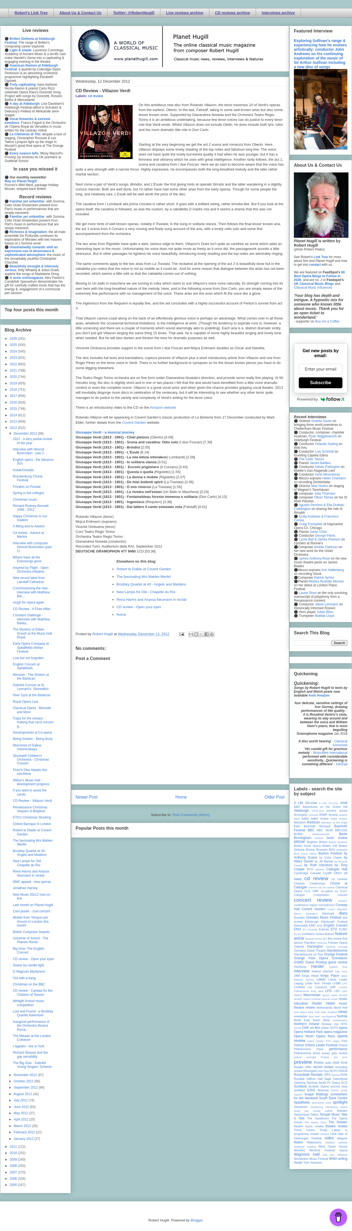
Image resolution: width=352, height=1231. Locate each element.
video (329, 1138)
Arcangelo (300, 814)
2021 (14, 370)
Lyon (344, 991)
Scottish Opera (318, 1086)
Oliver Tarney (323, 497)
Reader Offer (303, 1067)
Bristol (323, 842)
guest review (337, 962)
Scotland (300, 1086)
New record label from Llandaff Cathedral (29, 580)
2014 (14, 415)
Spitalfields (302, 1102)
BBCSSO (341, 830)
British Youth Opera (307, 845)
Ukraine (324, 1134)
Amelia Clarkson (326, 547)
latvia (344, 975)
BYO (310, 869)
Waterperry (314, 1142)
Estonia (324, 929)
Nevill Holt (340, 1007)
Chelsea (299, 883)
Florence (322, 942)
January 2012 (24, 1139)
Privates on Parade (27, 487)
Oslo (344, 1040)
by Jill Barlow (324, 861)
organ (336, 1040)
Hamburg (300, 966)
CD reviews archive (232, 13)
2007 (14, 1172)
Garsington (315, 946)
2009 (14, 1159)
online (325, 1027)
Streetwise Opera (336, 1107)
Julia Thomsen (324, 493)
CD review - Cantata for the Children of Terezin (32, 992)
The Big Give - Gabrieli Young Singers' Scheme (32, 1065)
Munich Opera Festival (307, 998)
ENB (320, 925)
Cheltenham (317, 883)
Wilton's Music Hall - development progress (31, 782)
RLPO (334, 1070)
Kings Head (310, 975)
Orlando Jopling (326, 444)
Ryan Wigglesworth (323, 436)
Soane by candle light (28, 965)
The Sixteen (338, 1122)
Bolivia (319, 837)
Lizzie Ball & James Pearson (319, 539)
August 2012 (23, 1094)
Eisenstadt (301, 925)
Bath (297, 826)
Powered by (320, 399)
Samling (312, 1082)
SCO (344, 1082)
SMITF (335, 1090)
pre (336, 1057)
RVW (344, 1074)
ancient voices (337, 810)
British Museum (338, 842)
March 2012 (23, 1126)
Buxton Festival (330, 853)
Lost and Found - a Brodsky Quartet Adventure (33, 1013)
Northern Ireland (306, 1024)
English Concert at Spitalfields (26, 666)
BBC (311, 830)
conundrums (326, 905)
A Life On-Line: (329, 803)
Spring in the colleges (28, 493)
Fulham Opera (338, 942)
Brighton (312, 842)
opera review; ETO (319, 1040)
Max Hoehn (319, 486)
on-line (315, 1028)
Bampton (300, 822)
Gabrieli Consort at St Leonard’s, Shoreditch (31, 687)
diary (343, 913)
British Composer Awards (31, 932)
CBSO (337, 873)
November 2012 (26, 1075)
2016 (14, 402)
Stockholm (301, 1107)
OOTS (334, 1027)
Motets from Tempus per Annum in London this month (31, 921)
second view (338, 1086)
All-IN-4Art (318, 810)
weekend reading (305, 1146)
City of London (326, 887)
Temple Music (330, 1114)
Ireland (316, 971)
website (342, 1142)
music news (323, 1003)
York (306, 1162)
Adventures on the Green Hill (325, 806)
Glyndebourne (337, 950)
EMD (312, 925)
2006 (14, 1179)
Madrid (298, 995)
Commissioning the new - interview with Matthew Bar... (31, 592)
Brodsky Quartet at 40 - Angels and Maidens (151, 584)
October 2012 (24, 1081)
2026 (14, 338)
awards (343, 814)
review (298, 1070)
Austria (333, 814)
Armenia (313, 814)
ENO (297, 929)
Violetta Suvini (321, 421)
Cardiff (327, 873)
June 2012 (22, 1107)
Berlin (343, 834)
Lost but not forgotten (28, 658)
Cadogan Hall (336, 869)
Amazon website (163, 407)
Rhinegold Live (313, 1070)
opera (343, 1028)
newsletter (300, 1016)
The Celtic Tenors (311, 459)
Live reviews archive (184, 13)
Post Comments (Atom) (190, 815)
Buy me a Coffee (327, 321)
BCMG (298, 834)
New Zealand (329, 1012)
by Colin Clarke (330, 857)
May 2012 (21, 1113)
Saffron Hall (314, 1078)
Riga (326, 1070)
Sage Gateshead (335, 1078)
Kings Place (330, 976)
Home (121, 614)
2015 (14, 409)
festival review (314, 938)
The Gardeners (318, 1118)
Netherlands (324, 1007)
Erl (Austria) (310, 929)
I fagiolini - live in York (28, 1046)
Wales (298, 1142)
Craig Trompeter (311, 524)
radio (328, 1062)
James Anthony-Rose (314, 558)
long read (317, 991)
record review (323, 1067)
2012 (14, 428)
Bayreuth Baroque (317, 826)
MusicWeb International (330, 753)
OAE (305, 1028)
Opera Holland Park (308, 1032)
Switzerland (301, 1114)
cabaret (319, 869)
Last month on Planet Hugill (33, 905)
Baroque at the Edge (334, 822)
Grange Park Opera (311, 958)
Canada (315, 873)
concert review (313, 900)
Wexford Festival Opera (328, 1150)
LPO (328, 991)
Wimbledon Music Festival (311, 1158)
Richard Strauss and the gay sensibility (30, 1054)
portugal (311, 1057)
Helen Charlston (334, 478)
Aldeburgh (301, 810)
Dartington (312, 913)
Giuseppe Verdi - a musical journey (105, 432)
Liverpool (321, 987)
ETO (333, 929)
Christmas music (25, 499)
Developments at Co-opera (32, 732)
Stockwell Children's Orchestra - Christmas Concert (31, 760)
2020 (14, 377)
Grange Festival (335, 954)
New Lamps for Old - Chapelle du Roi (146, 592)
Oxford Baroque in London (32, 824)
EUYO (297, 934)
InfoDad (341, 764)
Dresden (299, 917)
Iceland (333, 966)
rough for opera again (28, 602)
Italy (337, 971)
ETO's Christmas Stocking (32, 817)
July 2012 (21, 1100)
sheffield (299, 1090)
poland (298, 1057)
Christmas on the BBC (29, 984)
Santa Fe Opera (329, 1082)
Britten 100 (329, 845)
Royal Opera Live (25, 702)
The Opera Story (315, 1122)
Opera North (304, 1036)
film (325, 938)
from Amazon (319, 695)
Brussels (321, 849)
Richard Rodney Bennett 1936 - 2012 (31, 508)
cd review (95, 96)
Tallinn (314, 1114)
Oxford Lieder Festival (321, 1045)
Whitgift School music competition (28, 1003)
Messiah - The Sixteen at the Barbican (31, 676)
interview (301, 971)
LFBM (337, 983)
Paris (320, 1049)
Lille (310, 987)
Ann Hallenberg (332, 570)
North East (302, 1020)
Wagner (342, 1138)
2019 (14, 383)
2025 (14, 345)
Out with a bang (24, 978)
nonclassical (329, 1016)
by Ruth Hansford (318, 865)
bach (297, 818)
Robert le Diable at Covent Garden (144, 569)
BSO (332, 849)
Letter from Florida (318, 983)
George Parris (325, 535)
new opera (300, 1012)
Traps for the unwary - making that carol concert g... (33, 722)
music (334, 998)
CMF (315, 891)
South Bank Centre (333, 1098)
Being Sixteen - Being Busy (32, 739)
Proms (318, 1063)
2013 (14, 421)
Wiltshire (342, 1154)
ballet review (320, 818)
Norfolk (342, 1016)
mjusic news (329, 995)
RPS (327, 1074)
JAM (297, 975)
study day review (307, 1110)
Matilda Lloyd (324, 616)
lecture (310, 979)
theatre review (336, 1126)
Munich (343, 995)
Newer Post (87, 797)
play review (339, 1053)
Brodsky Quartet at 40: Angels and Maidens (30, 853)
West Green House (332, 1146)
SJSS (311, 1090)
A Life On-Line (305, 803)
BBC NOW (325, 830)
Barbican (313, 822)
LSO (337, 991)
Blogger (196, 1220)
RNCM (343, 1070)
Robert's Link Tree (31, 13)
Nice (311, 1016)
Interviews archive (278, 13)
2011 (14, 1147)
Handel (317, 966)
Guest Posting (316, 962)
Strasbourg (316, 1107)
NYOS (297, 1027)
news (342, 1011)
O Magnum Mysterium (29, 971)
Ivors (344, 971)
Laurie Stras (307, 593)
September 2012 (26, 1087)
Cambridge (301, 873)
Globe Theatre (316, 950)
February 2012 (25, 1132)
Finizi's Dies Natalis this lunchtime (30, 772)
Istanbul (328, 971)
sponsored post (321, 1102)
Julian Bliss (325, 612)
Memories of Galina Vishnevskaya (27, 747)
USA (333, 1134)
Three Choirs (304, 1130)
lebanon (298, 979)
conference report (305, 905)
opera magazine (335, 1032)
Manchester (312, 995)
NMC (318, 1016)
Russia (335, 1074)
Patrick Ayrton (324, 577)
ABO (297, 806)
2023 (14, 358)
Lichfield (299, 987)
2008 (14, 1166)
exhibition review (313, 934)
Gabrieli (299, 946)
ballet (305, 818)
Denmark (328, 913)
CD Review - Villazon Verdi (32, 801)
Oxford (299, 1045)
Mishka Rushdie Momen (326, 581)
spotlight (340, 1102)
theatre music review (308, 1126)
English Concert (335, 925)
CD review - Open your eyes (139, 607)
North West (321, 1020)
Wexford (299, 1150)
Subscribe (320, 382)
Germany (300, 950)
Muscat (325, 998)
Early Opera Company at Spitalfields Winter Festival (31, 647)
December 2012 (26, 433)
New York (314, 1012)
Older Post (274, 797)
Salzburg (300, 1082)
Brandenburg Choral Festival (27, 478)
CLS (307, 891)
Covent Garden (134, 422)
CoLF (343, 891)
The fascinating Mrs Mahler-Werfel (144, 577)
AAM (343, 803)
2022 (14, 364)
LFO (344, 983)
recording (341, 1067)
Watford (330, 1142)
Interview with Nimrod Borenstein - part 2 (28, 451)
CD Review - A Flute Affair (31, 609)
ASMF (323, 814)
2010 (14, 1153)
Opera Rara (325, 1036)
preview (303, 1062)
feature (329, 934)
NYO (344, 1024)
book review (337, 838)
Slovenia (323, 1090)
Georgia (342, 946)
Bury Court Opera (305, 853)
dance (297, 913)
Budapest (341, 849)
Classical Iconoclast (340, 743)
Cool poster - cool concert (31, 911)
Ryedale (299, 1078)
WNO (333, 1159)
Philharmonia (302, 1053)
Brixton (310, 849)
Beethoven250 (320, 834)
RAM (336, 1062)
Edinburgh (311, 921)
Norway (327, 1024)
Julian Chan (318, 532)
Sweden (342, 1110)
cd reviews (339, 879)
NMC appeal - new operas (32, 882)
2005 (14, 1185)
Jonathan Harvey (25, 888)
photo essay (321, 1053)
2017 (14, 396)
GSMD (299, 962)
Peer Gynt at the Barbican (31, 695)
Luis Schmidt (324, 451)
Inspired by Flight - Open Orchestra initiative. (31, 569)
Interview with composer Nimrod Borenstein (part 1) (32, 547)
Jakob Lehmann (326, 604)
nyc (336, 1024)
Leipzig (298, 983)
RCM (344, 1062)
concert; (342, 900)
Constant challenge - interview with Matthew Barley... (31, 619)
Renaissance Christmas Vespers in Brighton (30, 809)
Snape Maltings (316, 1094)
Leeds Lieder (337, 979)
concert (342, 895)
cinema (312, 887)
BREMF (299, 842)
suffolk (329, 1110)
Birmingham (302, 838)
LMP (333, 987)
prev (344, 1057)
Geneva (330, 946)
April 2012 (21, 1119)
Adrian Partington (327, 467)
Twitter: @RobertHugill (133, 13)
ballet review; (339, 818)
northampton (340, 1020)
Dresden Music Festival (323, 917)
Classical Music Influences (313, 287)
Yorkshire (316, 1162)
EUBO (343, 929)
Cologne (299, 895)
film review (335, 938)
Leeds (321, 979)
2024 (14, 351)
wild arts (329, 1154)
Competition (321, 895)
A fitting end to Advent (28, 526)
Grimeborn (339, 958)
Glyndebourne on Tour (308, 954)
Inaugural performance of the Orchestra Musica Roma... (31, 1026)
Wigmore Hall (307, 1154)
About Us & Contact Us (80, 13)
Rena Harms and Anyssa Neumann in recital (151, 599)
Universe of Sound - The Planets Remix (30, 940)
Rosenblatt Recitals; (308, 1075)
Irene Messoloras (327, 474)
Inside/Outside (23, 470)
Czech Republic (337, 909)
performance (338, 1049)
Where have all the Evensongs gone (27, 559)
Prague (325, 1057)
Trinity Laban (330, 1130)
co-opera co (329, 891)
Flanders (310, 942)
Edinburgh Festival (334, 921)
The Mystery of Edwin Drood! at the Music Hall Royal (32, 633)
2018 (14, 390)
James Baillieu (320, 463)
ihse (344, 966)
